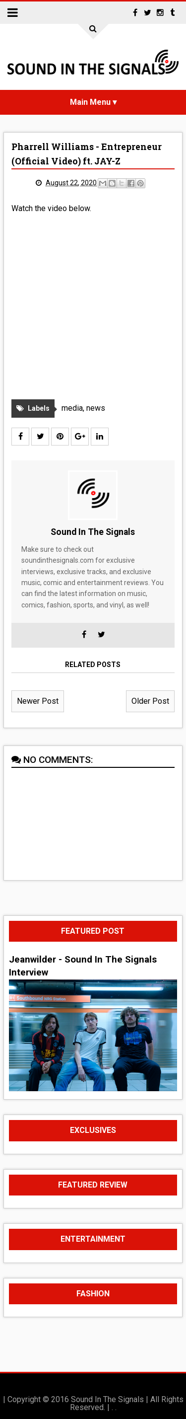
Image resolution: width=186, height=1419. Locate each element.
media (72, 408)
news (95, 408)
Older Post (150, 701)
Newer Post (38, 701)
